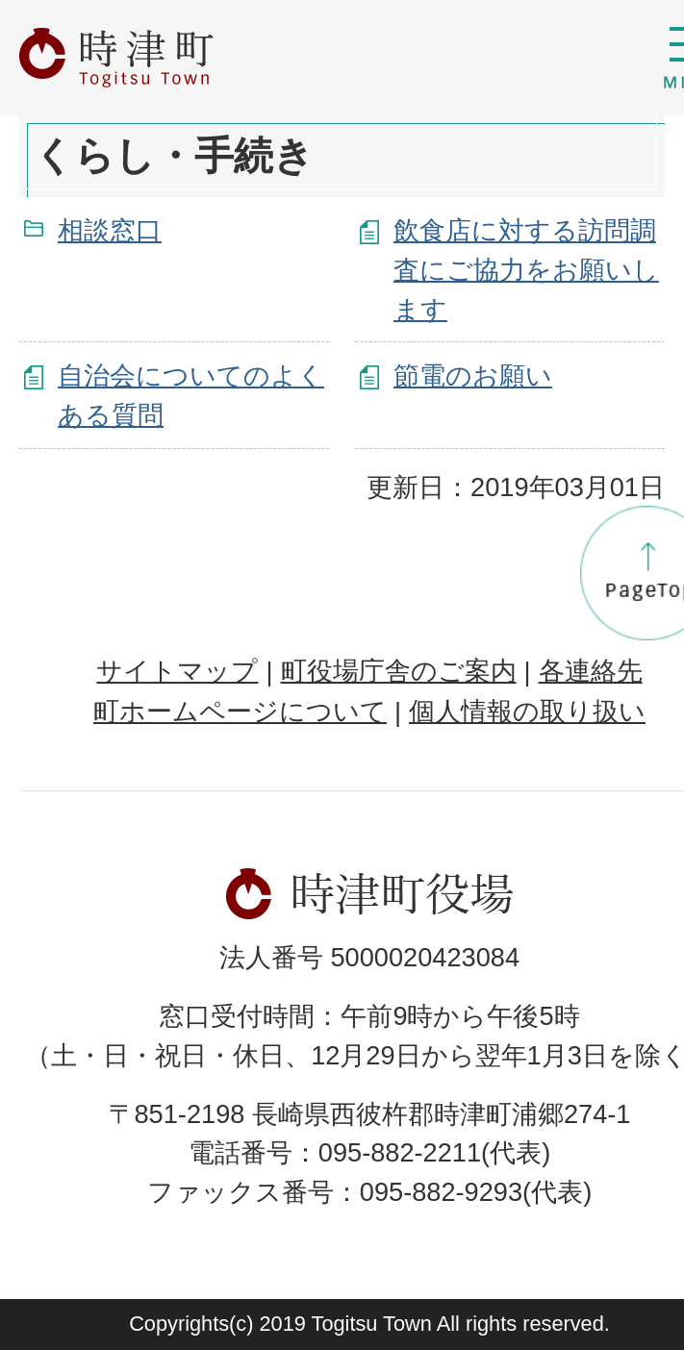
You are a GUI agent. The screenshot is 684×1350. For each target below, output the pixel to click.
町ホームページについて (240, 711)
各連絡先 (591, 671)
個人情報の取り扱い (527, 711)
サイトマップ (177, 671)
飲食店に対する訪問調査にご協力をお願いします (526, 269)
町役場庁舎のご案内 (399, 671)
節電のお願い (472, 375)
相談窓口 (110, 230)
